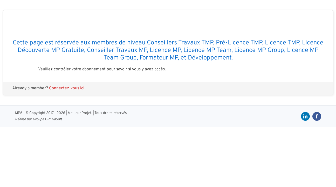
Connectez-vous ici (66, 88)
